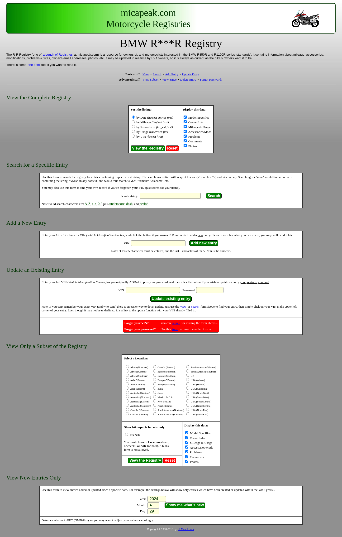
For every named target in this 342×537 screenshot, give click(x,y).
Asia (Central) (137, 384)
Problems (193, 136)
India (160, 388)
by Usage (153, 132)
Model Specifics (198, 117)
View (145, 74)
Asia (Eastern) (137, 388)
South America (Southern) (203, 371)
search (195, 306)
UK (192, 376)
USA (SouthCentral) (200, 401)
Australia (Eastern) (139, 401)
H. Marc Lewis (186, 529)
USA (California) (199, 388)
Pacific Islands (164, 406)
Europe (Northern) (166, 371)
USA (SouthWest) (199, 397)
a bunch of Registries (58, 54)
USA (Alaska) (197, 380)
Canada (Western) (139, 410)
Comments (194, 141)
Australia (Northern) (140, 397)
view (183, 306)
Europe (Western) (166, 380)
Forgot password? (211, 79)
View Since (169, 79)
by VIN (150, 136)
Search (157, 74)
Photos (192, 146)
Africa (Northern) (139, 367)
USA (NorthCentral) (200, 406)
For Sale (134, 435)
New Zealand (164, 401)
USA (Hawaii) (197, 384)
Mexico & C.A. (165, 397)
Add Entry (171, 74)
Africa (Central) (138, 371)
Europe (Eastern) (166, 384)
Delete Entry (188, 79)
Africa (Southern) (139, 376)
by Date (155, 117)
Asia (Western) (137, 380)
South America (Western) (203, 367)
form (175, 329)
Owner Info (195, 122)
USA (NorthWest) (199, 393)
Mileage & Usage (198, 127)
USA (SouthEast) (199, 414)
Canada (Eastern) (166, 367)
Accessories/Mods (199, 132)
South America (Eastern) (170, 414)
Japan (160, 393)
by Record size (155, 127)
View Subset (150, 79)
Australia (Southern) (140, 406)
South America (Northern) (170, 410)
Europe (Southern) (166, 376)
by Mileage (153, 122)
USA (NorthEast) (199, 410)
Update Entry (190, 74)
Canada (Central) (139, 414)
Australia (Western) (140, 393)
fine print (34, 65)
